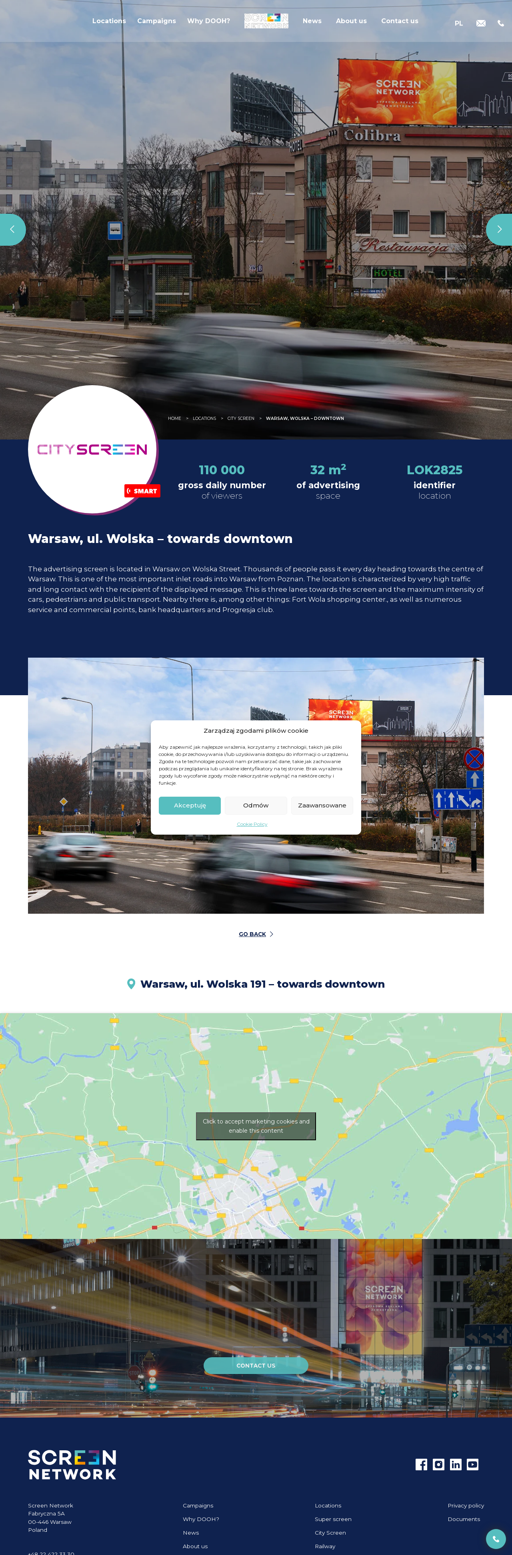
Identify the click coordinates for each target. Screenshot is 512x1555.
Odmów (255, 805)
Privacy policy (466, 1505)
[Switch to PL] (459, 23)
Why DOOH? (208, 23)
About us (351, 23)
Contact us (399, 23)
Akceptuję (190, 805)
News (312, 23)
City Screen (330, 1532)
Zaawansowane (322, 805)
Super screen (333, 1519)
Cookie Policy (252, 824)
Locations (109, 23)
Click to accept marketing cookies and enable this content (256, 1126)
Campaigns (156, 23)
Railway (325, 1546)
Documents (464, 1519)
